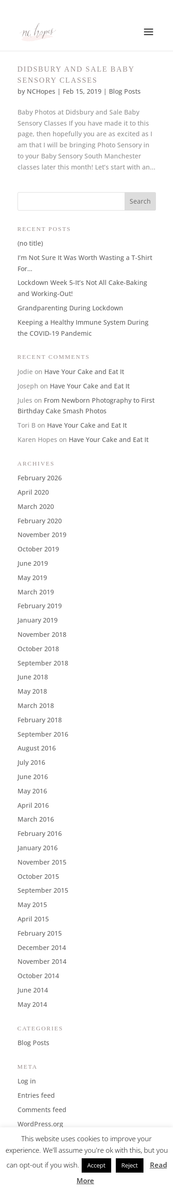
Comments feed (42, 1109)
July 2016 (31, 762)
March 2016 (36, 819)
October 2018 (38, 648)
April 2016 (33, 805)
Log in (27, 1081)
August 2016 (37, 748)
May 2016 (32, 791)
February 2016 (40, 833)
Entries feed (36, 1095)
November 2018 (42, 634)
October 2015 (38, 876)
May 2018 (32, 691)
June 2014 (33, 990)
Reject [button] (129, 1165)
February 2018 (40, 719)
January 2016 (38, 847)
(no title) (30, 243)
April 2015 (33, 918)
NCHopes (41, 91)
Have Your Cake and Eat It (84, 371)
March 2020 (36, 506)
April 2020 (33, 492)
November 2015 (42, 862)
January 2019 (38, 620)
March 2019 (36, 591)
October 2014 (38, 975)
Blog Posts (125, 91)
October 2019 (38, 549)
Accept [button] (96, 1165)
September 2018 (43, 663)
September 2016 (43, 734)
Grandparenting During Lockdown (70, 307)
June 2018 (33, 676)
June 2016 (33, 776)
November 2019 (42, 534)
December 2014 (42, 947)
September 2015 (43, 890)
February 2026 (40, 477)
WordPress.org (40, 1123)
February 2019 (40, 605)
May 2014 (32, 1004)
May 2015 (32, 904)
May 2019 (32, 577)
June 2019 (33, 563)
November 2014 (42, 961)
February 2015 (40, 933)
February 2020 (40, 520)
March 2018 (36, 705)
